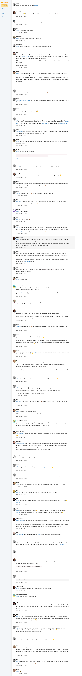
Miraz (20, 350)
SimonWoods (22, 11)
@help (20, 158)
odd (20, 498)
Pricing (2, 13)
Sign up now (4, 5)
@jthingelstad (30, 100)
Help (2, 16)
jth (20, 532)
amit (20, 3)
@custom (26, 231)
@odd (20, 510)
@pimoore (24, 83)
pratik (20, 71)
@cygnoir (21, 476)
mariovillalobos (23, 431)
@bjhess (21, 219)
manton (21, 277)
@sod (20, 83)
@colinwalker (22, 110)
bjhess (21, 209)
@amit (20, 13)
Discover (3, 11)
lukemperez (22, 52)
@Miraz (21, 227)
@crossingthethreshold (24, 336)
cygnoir (21, 455)
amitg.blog (39, 5)
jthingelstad (22, 36)
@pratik (21, 120)
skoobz (21, 20)
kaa (20, 490)
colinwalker (22, 44)
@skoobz (21, 100)
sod (20, 28)
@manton (30, 261)
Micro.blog (6, 2)
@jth (20, 552)
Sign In (2, 8)
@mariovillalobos (28, 56)
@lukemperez (22, 131)
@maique (21, 201)
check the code (48, 123)
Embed (28, 8)
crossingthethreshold (24, 285)
